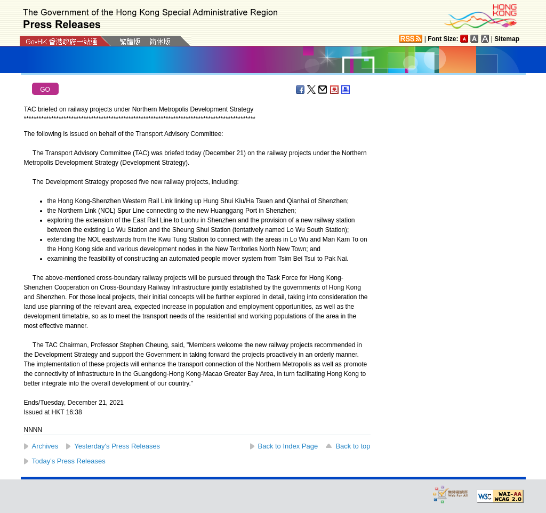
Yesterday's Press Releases (117, 446)
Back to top (352, 446)
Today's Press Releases (69, 461)
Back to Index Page (288, 446)
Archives (45, 446)
